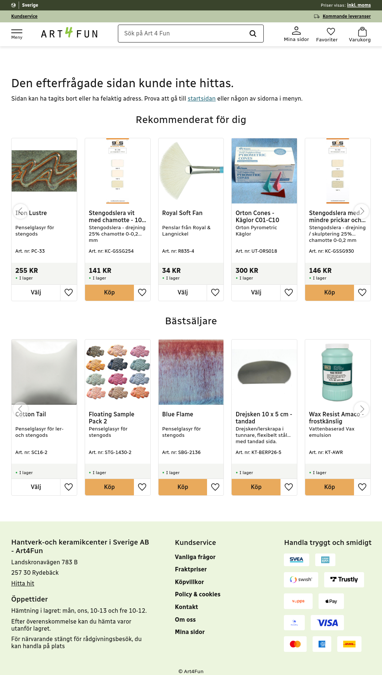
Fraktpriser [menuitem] (191, 562)
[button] (16, 34)
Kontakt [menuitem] (186, 599)
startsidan (202, 91)
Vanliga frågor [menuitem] (195, 549)
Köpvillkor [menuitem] (189, 574)
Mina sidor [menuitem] (190, 624)
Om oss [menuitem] (185, 612)
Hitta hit (22, 576)
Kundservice (24, 16)
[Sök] (243, 34)
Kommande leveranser (347, 16)
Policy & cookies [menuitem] (197, 587)
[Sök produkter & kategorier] (193, 34)
